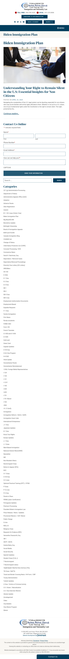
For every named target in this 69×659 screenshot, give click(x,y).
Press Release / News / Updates (14, 513)
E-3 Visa (6, 285)
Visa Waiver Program (10, 607)
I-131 (5, 379)
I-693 (5, 392)
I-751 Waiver (7, 399)
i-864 (5, 405)
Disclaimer (36, 640)
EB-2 (5, 291)
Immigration (7, 412)
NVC (5, 470)
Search (48, 22)
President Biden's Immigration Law (15, 509)
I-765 (5, 402)
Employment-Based (10, 304)
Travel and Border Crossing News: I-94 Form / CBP (19, 574)
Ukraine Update (8, 594)
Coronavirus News (9, 252)
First (5, 139)
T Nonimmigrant (9, 561)
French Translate (9, 330)
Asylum (6, 210)
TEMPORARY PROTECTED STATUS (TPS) (17, 568)
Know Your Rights (9, 434)
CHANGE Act (8, 239)
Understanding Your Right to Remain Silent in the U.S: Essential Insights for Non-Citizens (34, 92)
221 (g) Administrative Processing (14, 190)
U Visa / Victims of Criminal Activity (15, 584)
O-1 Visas (7, 473)
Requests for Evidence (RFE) (13, 532)
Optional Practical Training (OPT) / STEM (16, 483)
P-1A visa (7, 490)
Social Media (8, 548)
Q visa (5, 522)
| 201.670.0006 (46, 12)
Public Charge (8, 519)
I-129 (5, 373)
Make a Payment (33, 22)
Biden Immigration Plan (11, 216)
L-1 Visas (6, 444)
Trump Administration (10, 578)
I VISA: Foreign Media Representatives (16, 369)
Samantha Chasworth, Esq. (12, 535)
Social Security (8, 552)
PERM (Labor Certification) (12, 499)
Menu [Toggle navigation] (61, 28)
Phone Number (9, 142)
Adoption (6, 200)
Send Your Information (34, 173)
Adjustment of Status (10, 193)
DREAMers (7, 268)
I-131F (6, 382)
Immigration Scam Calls (11, 418)
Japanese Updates (9, 428)
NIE (5, 457)
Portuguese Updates (10, 503)
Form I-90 (7, 327)
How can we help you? (12, 158)
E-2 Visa (6, 281)
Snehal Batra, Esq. (9, 545)
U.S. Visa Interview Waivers (12, 591)
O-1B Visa (7, 477)
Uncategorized (8, 597)
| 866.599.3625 (26, 12)
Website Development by (34, 635)
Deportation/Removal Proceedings (15, 262)
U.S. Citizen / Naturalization (12, 587)
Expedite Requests (9, 307)
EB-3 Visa (7, 294)
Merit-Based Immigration (11, 447)
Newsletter (7, 454)
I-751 (5, 395)
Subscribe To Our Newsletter (34, 16)
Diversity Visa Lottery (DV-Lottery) (14, 265)
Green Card (7, 343)
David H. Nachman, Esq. (11, 255)
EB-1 (5, 288)
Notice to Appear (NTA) (11, 467)
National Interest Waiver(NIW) (13, 451)
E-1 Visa (6, 278)
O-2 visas (6, 480)
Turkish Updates (9, 581)
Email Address (9, 150)
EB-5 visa (6, 298)
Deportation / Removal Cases (13, 259)
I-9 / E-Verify (7, 408)
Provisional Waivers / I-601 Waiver (14, 516)
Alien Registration (9, 207)
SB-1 (5, 539)
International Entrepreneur (12, 421)
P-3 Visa (6, 493)
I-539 (5, 389)
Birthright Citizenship (10, 226)
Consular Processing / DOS (12, 249)
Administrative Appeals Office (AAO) (15, 197)
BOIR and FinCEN (9, 233)
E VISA (6, 275)
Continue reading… (11, 113)
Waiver (6, 610)
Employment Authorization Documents (16, 301)
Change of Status (9, 242)
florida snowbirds (9, 320)
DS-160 (6, 272)
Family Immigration (10, 314)
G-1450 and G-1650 (10, 333)
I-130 (5, 376)
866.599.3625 (45, 652)
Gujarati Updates (9, 346)
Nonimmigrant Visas (10, 464)
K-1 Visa (6, 431)
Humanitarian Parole (10, 363)
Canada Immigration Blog (12, 236)
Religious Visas (8, 529)
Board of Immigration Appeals (13, 229)
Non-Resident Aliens (10, 460)
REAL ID (6, 526)
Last (36, 139)
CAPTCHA (7, 167)
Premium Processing (10, 506)
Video (5, 600)
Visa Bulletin (7, 604)
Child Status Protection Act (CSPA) (15, 246)
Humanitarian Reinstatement (13, 366)
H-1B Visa (7, 350)
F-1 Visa (6, 311)
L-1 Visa (6, 441)
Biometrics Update (9, 223)
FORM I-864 (7, 324)
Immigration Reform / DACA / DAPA (15, 415)
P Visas (6, 486)
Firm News (7, 317)
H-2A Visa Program (10, 353)
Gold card (7, 340)
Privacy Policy (44, 640)
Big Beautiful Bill (9, 220)
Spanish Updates (9, 555)
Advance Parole (8, 203)
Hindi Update (8, 360)
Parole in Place (8, 496)
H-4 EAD (6, 356)
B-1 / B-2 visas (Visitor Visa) (12, 213)
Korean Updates (9, 438)
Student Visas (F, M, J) (11, 558)
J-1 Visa (6, 425)
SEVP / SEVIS (8, 542)
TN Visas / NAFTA (9, 571)
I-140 (5, 386)
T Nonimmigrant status (11, 565)
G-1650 (6, 337)
